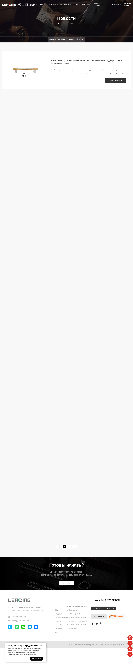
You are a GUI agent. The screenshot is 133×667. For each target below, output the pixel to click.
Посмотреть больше (114, 81)
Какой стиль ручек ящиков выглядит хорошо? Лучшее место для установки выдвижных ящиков (86, 62)
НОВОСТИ (58, 640)
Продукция (52, 5)
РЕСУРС (58, 636)
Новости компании (57, 39)
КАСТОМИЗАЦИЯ (61, 632)
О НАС (57, 625)
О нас (41, 5)
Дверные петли (74, 629)
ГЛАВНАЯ (34, 5)
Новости (85, 5)
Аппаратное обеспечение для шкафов (78, 649)
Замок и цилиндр (75, 632)
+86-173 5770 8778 (104, 623)
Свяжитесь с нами (97, 5)
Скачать (76, 5)
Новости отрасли (76, 39)
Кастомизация (65, 5)
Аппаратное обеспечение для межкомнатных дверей (78, 639)
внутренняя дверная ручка (76, 623)
